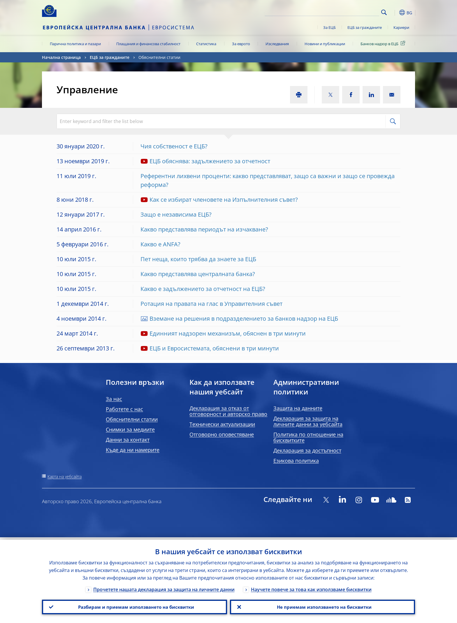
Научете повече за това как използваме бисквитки (311, 587)
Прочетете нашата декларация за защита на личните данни (164, 587)
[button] (394, 12)
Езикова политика (296, 460)
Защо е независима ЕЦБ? (176, 214)
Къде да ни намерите (132, 449)
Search (384, 12)
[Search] (350, 11)
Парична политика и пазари (75, 43)
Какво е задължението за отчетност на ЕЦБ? (202, 289)
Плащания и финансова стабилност (148, 43)
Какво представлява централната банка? (197, 274)
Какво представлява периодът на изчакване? (204, 229)
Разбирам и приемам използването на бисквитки (134, 606)
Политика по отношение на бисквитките (308, 437)
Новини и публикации (325, 43)
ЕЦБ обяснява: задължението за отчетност (210, 161)
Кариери (401, 27)
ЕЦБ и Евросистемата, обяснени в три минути (214, 348)
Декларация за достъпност (307, 450)
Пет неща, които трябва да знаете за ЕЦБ (198, 259)
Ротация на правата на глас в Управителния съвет (211, 304)
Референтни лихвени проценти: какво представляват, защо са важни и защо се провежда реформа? (267, 180)
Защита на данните (297, 408)
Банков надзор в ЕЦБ (384, 43)
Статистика (206, 43)
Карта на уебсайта (65, 476)
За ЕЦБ (329, 27)
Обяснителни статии (132, 419)
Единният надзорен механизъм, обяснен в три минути (228, 333)
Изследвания (277, 43)
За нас (114, 398)
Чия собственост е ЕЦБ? (174, 146)
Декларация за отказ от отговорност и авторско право (228, 411)
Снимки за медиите (130, 429)
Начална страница (61, 57)
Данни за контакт (128, 439)
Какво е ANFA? (160, 244)
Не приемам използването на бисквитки (322, 606)
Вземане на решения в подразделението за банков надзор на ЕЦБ (244, 318)
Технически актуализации (222, 424)
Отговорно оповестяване (221, 434)
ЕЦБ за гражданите (364, 27)
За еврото (241, 43)
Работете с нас (124, 409)
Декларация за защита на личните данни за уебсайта (307, 421)
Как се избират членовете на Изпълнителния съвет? (224, 199)
